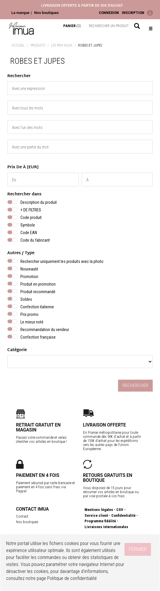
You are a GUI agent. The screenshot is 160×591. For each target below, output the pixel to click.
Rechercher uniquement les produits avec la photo (61, 261)
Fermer (138, 549)
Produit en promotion (38, 284)
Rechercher (135, 385)
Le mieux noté (31, 322)
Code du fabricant (35, 240)
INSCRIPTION (133, 12)
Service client (96, 515)
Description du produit (38, 202)
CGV (119, 509)
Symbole (27, 225)
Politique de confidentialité (72, 578)
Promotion (29, 276)
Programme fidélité (100, 521)
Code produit (31, 217)
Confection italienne (37, 307)
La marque (20, 12)
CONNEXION (109, 12)
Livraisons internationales (106, 527)
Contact (22, 516)
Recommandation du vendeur (44, 329)
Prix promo (29, 314)
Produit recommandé (37, 291)
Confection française (38, 337)
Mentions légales (99, 509)
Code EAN (28, 232)
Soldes (26, 299)
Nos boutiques (46, 12)
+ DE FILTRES (30, 210)
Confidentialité (123, 515)
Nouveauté (29, 269)
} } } (80, 361)
